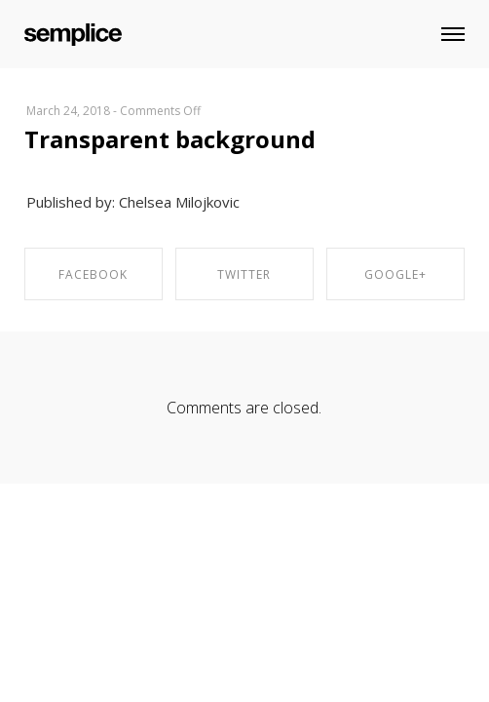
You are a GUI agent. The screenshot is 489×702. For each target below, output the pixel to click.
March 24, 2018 (68, 110)
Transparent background (170, 139)
